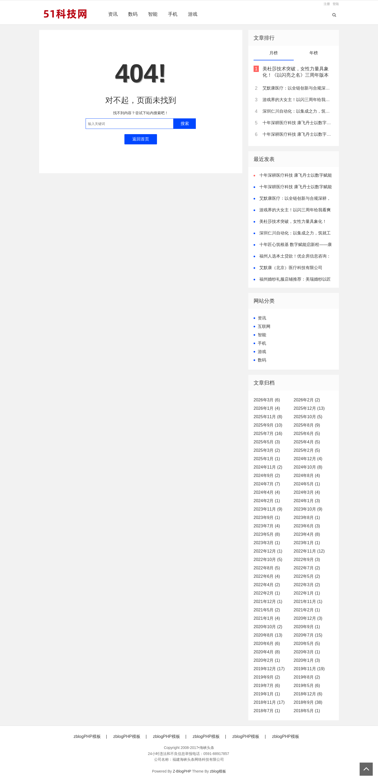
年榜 (313, 53)
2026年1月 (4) (267, 408)
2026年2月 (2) (307, 400)
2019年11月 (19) (309, 668)
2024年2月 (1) (267, 500)
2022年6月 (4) (267, 576)
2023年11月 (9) (268, 509)
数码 (133, 14)
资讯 (113, 14)
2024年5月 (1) (307, 484)
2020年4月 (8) (267, 652)
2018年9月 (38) (308, 702)
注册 (327, 4)
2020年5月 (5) (307, 643)
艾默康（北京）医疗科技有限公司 (290, 267)
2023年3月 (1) (267, 542)
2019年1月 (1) (267, 694)
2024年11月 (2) (268, 467)
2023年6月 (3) (307, 526)
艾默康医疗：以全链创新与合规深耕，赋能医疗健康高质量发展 (297, 88)
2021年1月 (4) (267, 618)
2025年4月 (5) (307, 442)
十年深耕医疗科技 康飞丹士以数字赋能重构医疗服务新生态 (297, 122)
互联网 (264, 326)
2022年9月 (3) (307, 559)
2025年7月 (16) (268, 433)
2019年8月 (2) (307, 677)
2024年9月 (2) (267, 475)
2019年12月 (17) (269, 668)
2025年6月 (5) (307, 433)
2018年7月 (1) (267, 710)
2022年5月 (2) (307, 576)
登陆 (336, 4)
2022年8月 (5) (267, 568)
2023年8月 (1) (307, 517)
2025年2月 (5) (307, 450)
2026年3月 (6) (267, 400)
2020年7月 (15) (308, 635)
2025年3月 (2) (267, 450)
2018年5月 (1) (307, 710)
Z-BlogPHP (182, 771)
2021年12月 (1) (268, 601)
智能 (153, 14)
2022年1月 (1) (307, 593)
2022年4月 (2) (267, 584)
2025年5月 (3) (267, 442)
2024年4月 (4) (267, 492)
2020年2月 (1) (267, 660)
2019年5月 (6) (307, 685)
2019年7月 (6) (267, 685)
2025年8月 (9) (307, 425)
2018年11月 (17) (269, 702)
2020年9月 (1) (307, 626)
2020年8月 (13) (268, 635)
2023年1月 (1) (307, 542)
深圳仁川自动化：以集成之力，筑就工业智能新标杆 (297, 111)
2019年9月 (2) (267, 677)
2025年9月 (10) (268, 425)
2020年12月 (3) (308, 618)
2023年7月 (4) (267, 526)
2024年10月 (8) (308, 467)
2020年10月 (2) (268, 626)
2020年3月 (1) (307, 652)
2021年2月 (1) (307, 610)
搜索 (185, 123)
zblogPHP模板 (87, 736)
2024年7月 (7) (267, 484)
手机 (172, 14)
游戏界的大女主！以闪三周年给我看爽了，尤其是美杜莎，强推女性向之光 (297, 99)
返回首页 (140, 139)
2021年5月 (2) (267, 610)
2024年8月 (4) (307, 475)
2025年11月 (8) (268, 416)
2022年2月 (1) (267, 593)
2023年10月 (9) (308, 509)
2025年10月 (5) (308, 416)
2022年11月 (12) (309, 551)
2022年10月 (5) (268, 559)
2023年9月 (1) (267, 517)
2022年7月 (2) (307, 568)
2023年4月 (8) (307, 534)
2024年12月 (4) (308, 458)
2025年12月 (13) (309, 408)
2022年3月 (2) (307, 584)
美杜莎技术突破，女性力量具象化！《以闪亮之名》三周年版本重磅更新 (295, 75)
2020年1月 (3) (307, 660)
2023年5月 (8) (267, 534)
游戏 (192, 14)
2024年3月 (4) (307, 492)
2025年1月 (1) (267, 458)
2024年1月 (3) (307, 500)
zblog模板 (218, 771)
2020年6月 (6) (267, 643)
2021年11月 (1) (308, 601)
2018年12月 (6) (308, 694)
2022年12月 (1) (268, 551)
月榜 (273, 53)
